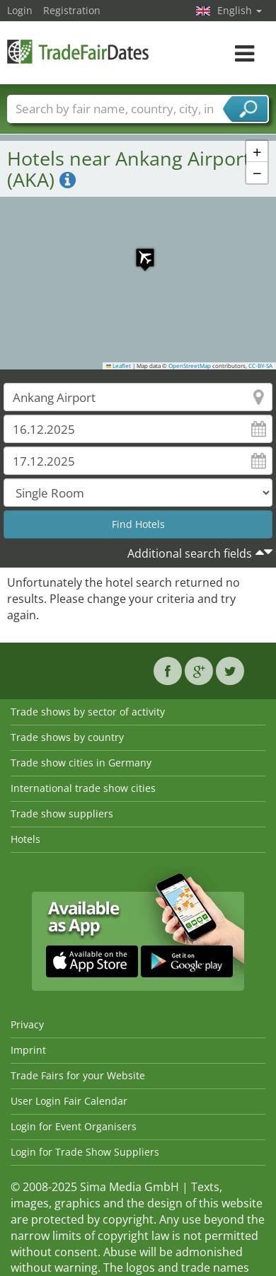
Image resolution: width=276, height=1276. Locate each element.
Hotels (25, 839)
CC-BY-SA (260, 365)
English (239, 10)
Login (20, 10)
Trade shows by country (67, 737)
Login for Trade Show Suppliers (85, 1152)
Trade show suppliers (62, 813)
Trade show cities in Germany (81, 762)
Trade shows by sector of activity (88, 711)
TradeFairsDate (78, 51)
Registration (71, 10)
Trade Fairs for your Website (78, 1075)
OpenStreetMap (189, 365)
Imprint (28, 1050)
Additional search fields (189, 553)
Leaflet (119, 365)
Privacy (27, 1024)
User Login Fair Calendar (69, 1101)
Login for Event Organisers (74, 1126)
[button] (138, 250)
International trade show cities (83, 788)
